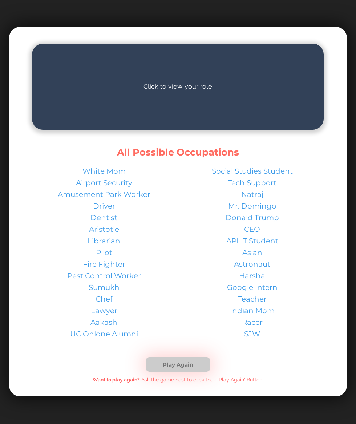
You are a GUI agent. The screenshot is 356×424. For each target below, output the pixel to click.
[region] (178, 87)
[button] (178, 364)
